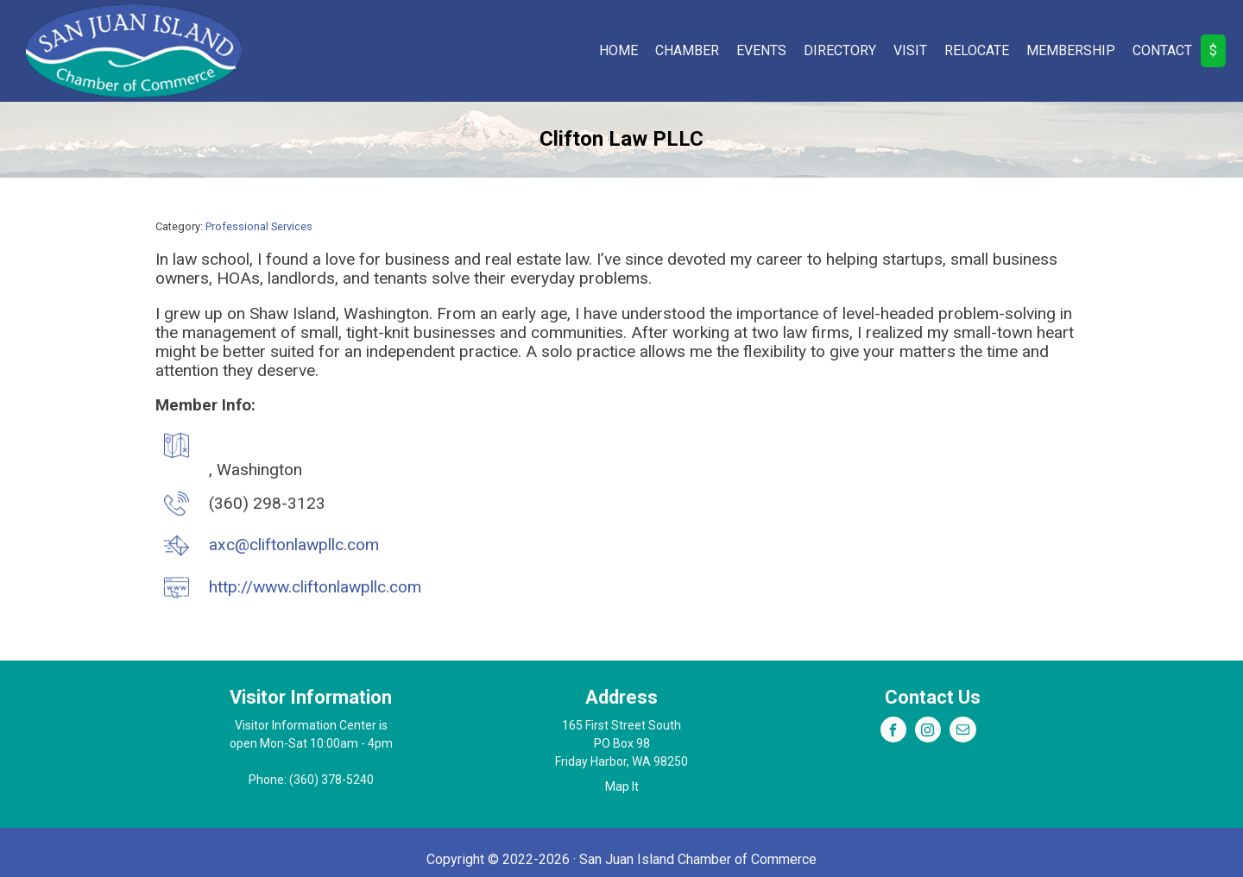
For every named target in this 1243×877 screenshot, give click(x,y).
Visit (910, 50)
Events (761, 50)
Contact (1162, 50)
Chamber (687, 50)
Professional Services (258, 226)
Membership (1070, 50)
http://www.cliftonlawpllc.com (315, 587)
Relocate (976, 50)
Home (618, 50)
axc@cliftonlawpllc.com (294, 544)
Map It (622, 786)
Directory (840, 50)
